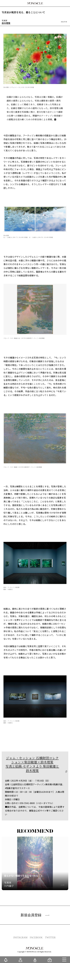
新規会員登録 (35, 915)
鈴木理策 (6, 23)
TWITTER (50, 937)
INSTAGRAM (20, 937)
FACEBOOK (36, 937)
